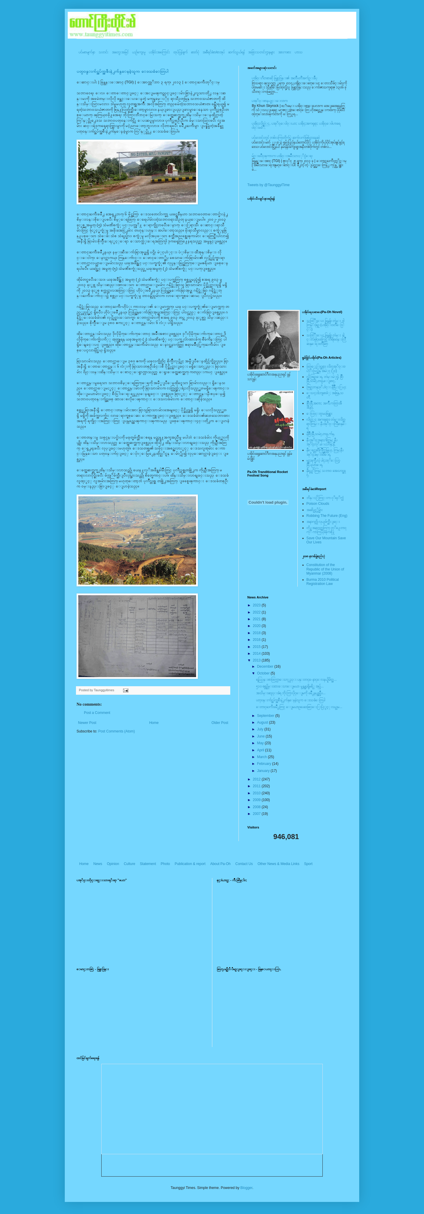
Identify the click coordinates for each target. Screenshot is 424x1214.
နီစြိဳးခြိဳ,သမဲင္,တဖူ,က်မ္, (321, 434)
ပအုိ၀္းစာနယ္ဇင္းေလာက (270, 101)
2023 (257, 605)
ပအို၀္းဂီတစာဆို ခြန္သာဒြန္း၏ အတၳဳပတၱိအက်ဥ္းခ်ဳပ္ (284, 78)
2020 (257, 626)
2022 (257, 612)
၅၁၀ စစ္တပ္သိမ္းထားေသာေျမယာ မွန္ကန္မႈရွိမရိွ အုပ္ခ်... (290, 686)
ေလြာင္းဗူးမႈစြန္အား (319, 413)
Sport (308, 864)
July (260, 729)
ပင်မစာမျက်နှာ (87, 52)
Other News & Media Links (278, 864)
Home (154, 723)
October (264, 673)
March (262, 757)
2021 (257, 619)
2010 (257, 793)
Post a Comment (97, 713)
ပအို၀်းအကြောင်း (159, 52)
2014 (257, 653)
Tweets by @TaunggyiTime (268, 185)
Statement (148, 864)
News (97, 864)
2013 (257, 660)
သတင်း (103, 52)
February (264, 764)
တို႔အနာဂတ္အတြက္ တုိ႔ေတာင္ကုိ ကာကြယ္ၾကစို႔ (327, 530)
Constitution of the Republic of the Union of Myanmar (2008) (325, 569)
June (261, 736)
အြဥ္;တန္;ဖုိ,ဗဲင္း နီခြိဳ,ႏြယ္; (327, 387)
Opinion (113, 864)
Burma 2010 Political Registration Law (323, 582)
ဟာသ (299, 52)
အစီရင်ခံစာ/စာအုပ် (214, 52)
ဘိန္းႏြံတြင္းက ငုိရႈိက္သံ (325, 498)
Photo (165, 864)
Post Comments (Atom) (116, 731)
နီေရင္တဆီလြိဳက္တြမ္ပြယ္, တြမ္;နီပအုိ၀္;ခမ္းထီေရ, (325, 452)
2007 (257, 814)
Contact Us (244, 864)
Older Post (219, 723)
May (261, 743)
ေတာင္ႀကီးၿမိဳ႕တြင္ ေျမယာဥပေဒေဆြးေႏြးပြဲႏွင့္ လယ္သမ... (299, 707)
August (263, 722)
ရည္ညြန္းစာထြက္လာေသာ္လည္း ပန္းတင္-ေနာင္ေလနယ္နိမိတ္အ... (296, 679)
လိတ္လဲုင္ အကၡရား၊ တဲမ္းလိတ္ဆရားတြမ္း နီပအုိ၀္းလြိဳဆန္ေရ (326, 423)
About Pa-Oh (220, 864)
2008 (257, 807)
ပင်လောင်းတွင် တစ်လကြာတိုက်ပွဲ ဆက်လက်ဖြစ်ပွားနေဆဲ (286, 137)
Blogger (246, 1188)
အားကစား (284, 52)
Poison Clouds (318, 504)
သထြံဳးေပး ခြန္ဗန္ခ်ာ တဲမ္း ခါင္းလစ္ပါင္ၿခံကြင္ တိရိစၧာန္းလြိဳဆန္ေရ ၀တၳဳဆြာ (326, 339)
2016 (257, 640)
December (265, 666)
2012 (257, 779)
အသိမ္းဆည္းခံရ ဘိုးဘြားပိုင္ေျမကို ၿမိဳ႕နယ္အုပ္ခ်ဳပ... (291, 693)
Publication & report (190, 864)
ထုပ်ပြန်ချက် (180, 52)
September (266, 716)
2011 (257, 786)
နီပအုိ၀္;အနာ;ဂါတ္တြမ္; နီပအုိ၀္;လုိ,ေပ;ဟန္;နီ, (322, 442)
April (261, 750)
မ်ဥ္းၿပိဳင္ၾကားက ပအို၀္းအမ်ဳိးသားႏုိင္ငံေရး (282, 156)
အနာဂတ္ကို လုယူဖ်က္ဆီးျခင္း (323, 522)
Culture (129, 864)
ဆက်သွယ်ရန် (236, 52)
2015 (257, 647)
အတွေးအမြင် (120, 52)
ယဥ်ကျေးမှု (138, 52)
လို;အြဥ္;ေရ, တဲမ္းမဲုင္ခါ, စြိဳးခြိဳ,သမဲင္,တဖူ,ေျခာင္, (325, 379)
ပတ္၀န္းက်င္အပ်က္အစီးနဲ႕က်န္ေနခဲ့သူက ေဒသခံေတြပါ (122, 71)
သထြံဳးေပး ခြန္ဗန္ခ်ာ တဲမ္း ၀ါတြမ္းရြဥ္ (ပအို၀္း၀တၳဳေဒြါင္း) (325, 325)
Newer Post (87, 723)
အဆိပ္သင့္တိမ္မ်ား (315, 510)
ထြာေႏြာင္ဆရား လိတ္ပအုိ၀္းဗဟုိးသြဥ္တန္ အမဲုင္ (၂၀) (326, 368)
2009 (257, 800)
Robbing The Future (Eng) (327, 516)
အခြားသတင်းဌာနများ (261, 52)
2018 (257, 633)
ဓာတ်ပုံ (195, 52)
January (264, 771)
